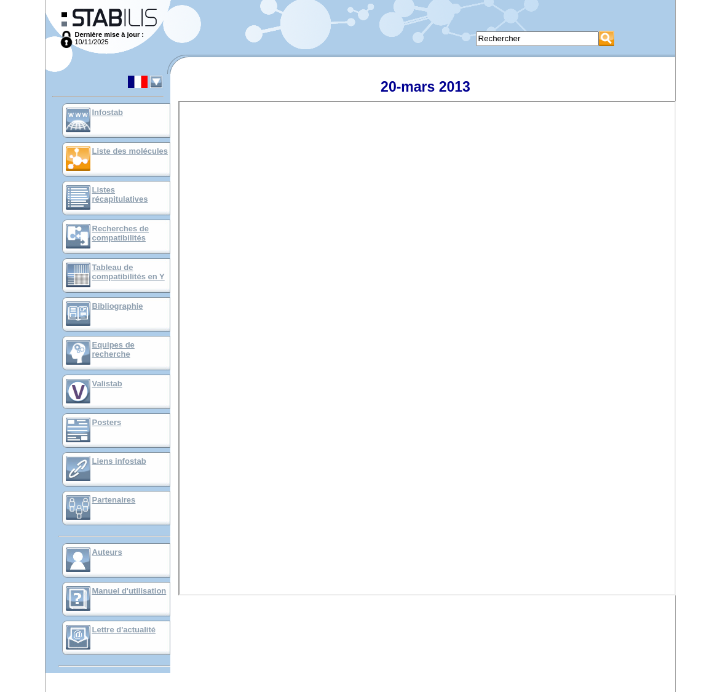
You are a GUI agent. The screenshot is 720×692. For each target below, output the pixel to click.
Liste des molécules (130, 151)
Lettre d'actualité (124, 629)
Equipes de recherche (113, 349)
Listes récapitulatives (120, 194)
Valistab (107, 383)
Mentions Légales (362, 688)
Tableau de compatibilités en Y (128, 272)
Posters (107, 422)
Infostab (108, 112)
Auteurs (107, 552)
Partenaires (114, 499)
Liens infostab (119, 461)
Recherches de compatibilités (120, 233)
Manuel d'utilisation (129, 590)
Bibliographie (117, 306)
